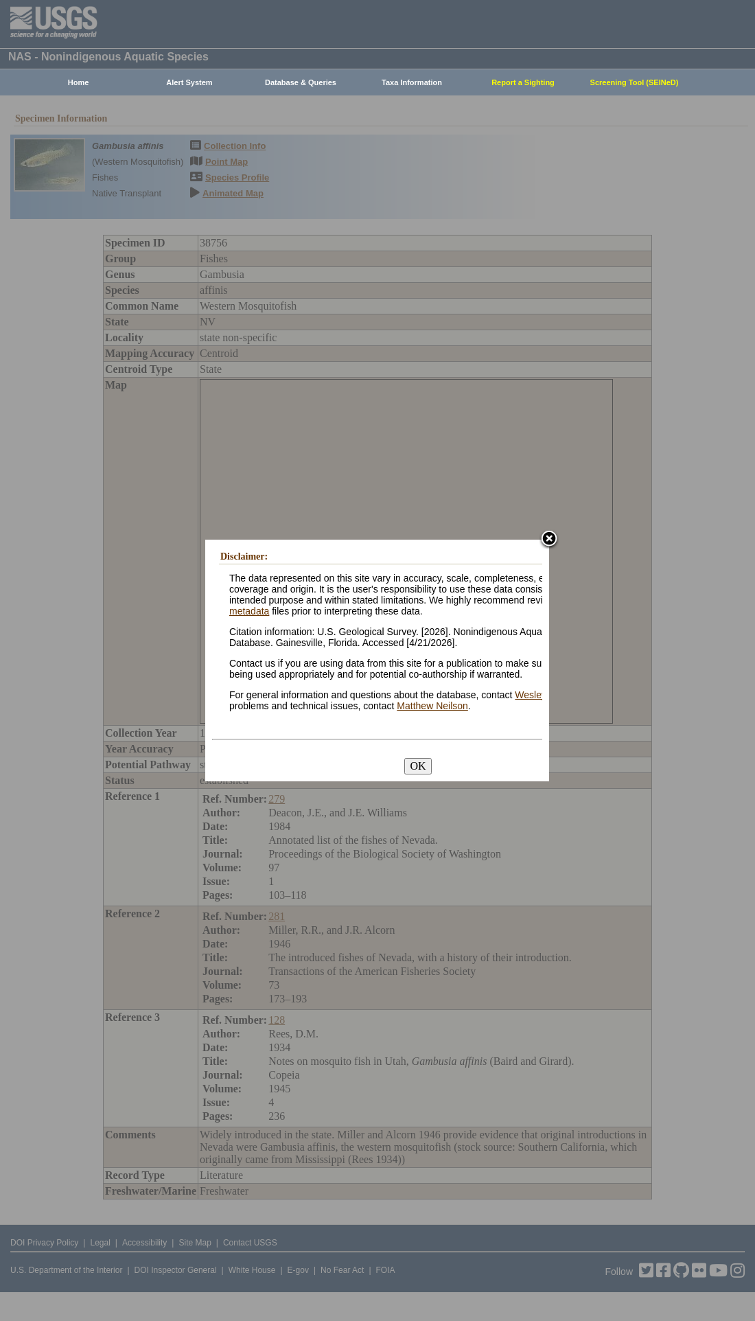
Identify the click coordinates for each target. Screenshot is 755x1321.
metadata (249, 611)
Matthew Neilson (432, 705)
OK (418, 766)
